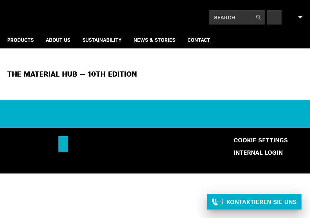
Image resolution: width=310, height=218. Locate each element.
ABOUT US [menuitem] (58, 40)
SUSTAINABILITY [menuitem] (101, 40)
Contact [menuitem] (198, 40)
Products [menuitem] (20, 40)
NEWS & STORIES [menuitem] (154, 40)
